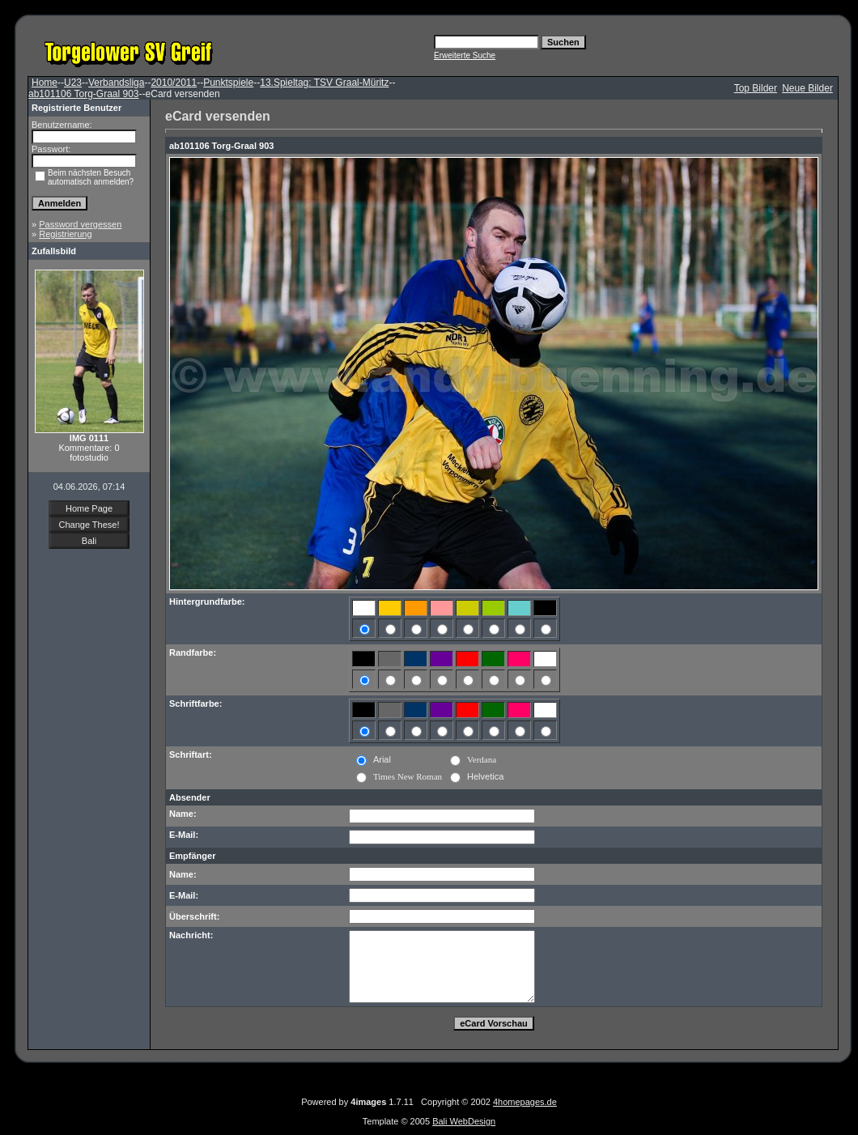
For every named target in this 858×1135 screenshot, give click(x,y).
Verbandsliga (116, 82)
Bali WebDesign (463, 1121)
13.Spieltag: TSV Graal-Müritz (324, 82)
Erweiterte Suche (464, 55)
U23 (73, 82)
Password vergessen (80, 224)
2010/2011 (174, 82)
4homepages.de (525, 1102)
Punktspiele (228, 82)
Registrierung (65, 234)
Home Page (89, 508)
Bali (89, 541)
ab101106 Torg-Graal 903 (83, 94)
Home (44, 82)
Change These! (88, 524)
